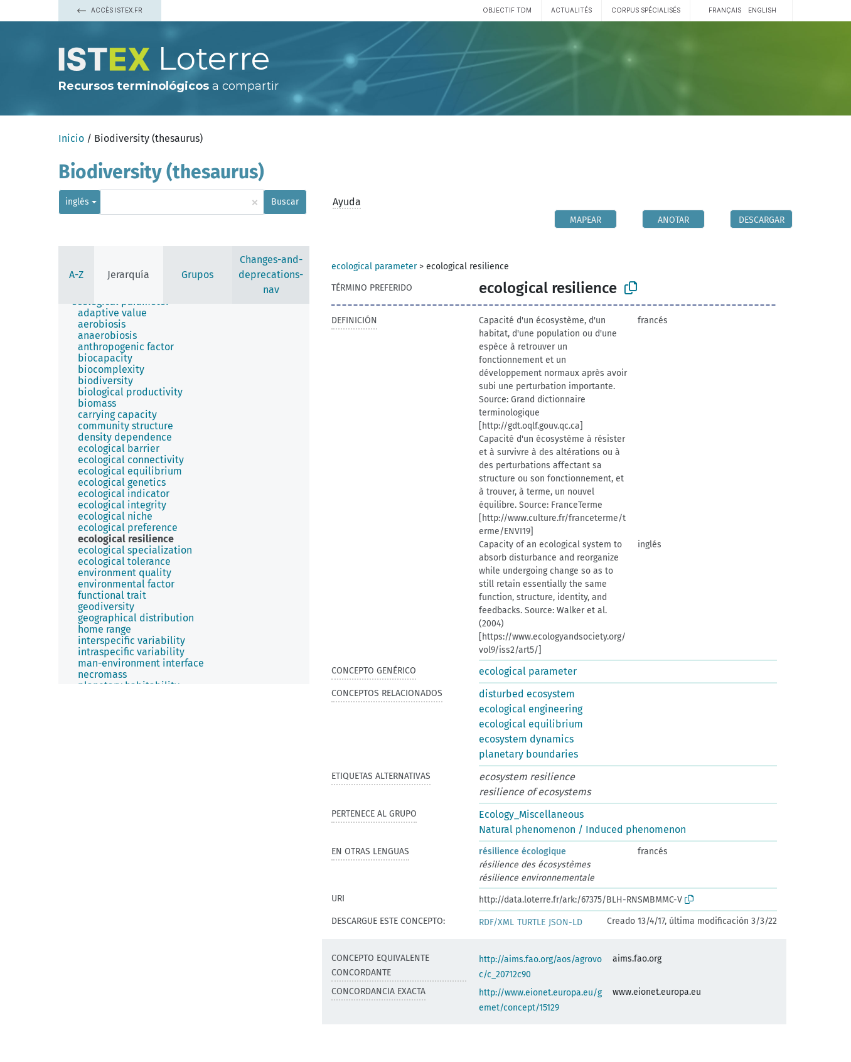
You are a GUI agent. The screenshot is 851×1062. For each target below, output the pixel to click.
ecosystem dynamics (526, 739)
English (762, 10)
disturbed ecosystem (527, 694)
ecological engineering (530, 709)
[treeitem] (117, 313)
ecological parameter (374, 266)
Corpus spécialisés (645, 10)
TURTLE (531, 922)
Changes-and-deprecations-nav (270, 275)
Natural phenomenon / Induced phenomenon (582, 829)
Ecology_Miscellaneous (531, 814)
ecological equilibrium (531, 724)
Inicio (71, 138)
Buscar (285, 201)
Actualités (571, 10)
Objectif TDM (507, 10)
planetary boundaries (528, 754)
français (725, 10)
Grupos (197, 275)
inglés (77, 201)
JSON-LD (565, 922)
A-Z (76, 275)
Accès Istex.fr (109, 10)
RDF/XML (496, 922)
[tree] (183, 494)
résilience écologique (522, 851)
